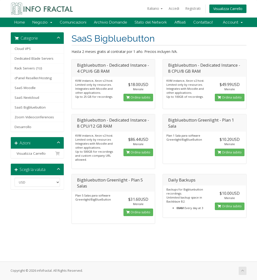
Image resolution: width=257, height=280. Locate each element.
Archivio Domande (110, 22)
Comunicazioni (73, 22)
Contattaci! (203, 22)
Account (233, 22)
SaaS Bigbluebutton (30, 107)
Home (19, 22)
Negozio (42, 22)
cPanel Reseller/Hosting (33, 78)
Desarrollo (23, 127)
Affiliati (180, 22)
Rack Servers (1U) (28, 68)
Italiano (155, 8)
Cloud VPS (23, 48)
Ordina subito (138, 97)
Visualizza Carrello (227, 8)
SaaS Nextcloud (27, 97)
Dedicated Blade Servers (34, 58)
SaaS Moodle (25, 87)
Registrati (193, 8)
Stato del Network (151, 22)
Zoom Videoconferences (34, 117)
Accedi (174, 8)
